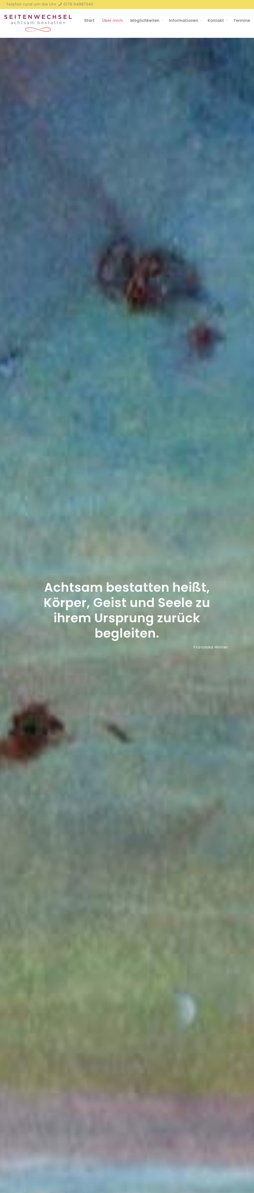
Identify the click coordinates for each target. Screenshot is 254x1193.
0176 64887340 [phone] (77, 4)
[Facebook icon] (240, 5)
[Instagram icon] (245, 5)
